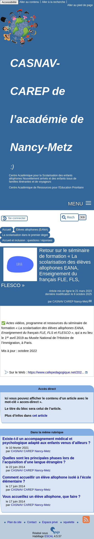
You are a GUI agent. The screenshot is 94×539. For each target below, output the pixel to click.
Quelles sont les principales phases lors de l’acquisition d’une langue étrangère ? (38, 460)
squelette (67, 522)
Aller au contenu (29, 2)
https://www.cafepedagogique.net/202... (56, 372)
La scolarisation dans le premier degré (25, 235)
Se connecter (17, 218)
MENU (75, 204)
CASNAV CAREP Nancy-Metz (70, 301)
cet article (39, 415)
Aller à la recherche (53, 2)
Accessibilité (9, 2)
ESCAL (48, 536)
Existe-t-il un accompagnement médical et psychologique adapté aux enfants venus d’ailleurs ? (46, 441)
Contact (30, 522)
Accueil (6, 229)
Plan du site (13, 522)
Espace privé (49, 522)
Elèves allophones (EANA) (32, 229)
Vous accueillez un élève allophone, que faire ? (41, 496)
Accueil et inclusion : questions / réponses (27, 240)
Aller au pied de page (80, 5)
